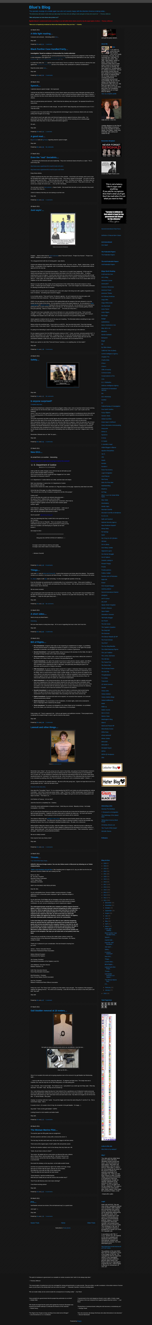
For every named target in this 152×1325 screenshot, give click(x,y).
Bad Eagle (104, 315)
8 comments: (49, 565)
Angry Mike (104, 299)
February (108, 987)
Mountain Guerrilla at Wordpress (111, 512)
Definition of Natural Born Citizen (111, 235)
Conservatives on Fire (108, 376)
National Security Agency (109, 522)
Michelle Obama (106, 831)
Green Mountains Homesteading (111, 425)
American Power (106, 290)
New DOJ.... (36, 452)
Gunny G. (104, 431)
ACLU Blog (104, 277)
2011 (105, 900)
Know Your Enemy (106, 470)
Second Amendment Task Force (111, 229)
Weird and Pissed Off (49, 573)
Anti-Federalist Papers (108, 264)
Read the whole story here (38, 787)
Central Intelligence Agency (109, 353)
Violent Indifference (107, 700)
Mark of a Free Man (107, 482)
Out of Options (105, 557)
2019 (105, 879)
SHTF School (105, 598)
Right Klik (104, 579)
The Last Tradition (106, 652)
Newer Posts (35, 1223)
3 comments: (49, 349)
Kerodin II (104, 466)
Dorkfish (103, 400)
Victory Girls (105, 691)
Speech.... (36, 85)
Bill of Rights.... (38, 642)
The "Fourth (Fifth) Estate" (109, 828)
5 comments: (49, 1119)
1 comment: (49, 44)
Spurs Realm (105, 611)
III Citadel (104, 441)
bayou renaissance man (108, 325)
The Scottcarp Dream (107, 668)
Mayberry (104, 489)
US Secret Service (106, 684)
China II (103, 366)
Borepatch (104, 338)
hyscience (104, 435)
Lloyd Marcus (105, 476)
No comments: (50, 147)
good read (35, 139)
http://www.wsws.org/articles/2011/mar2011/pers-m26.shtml (47, 169)
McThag (103, 492)
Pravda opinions (106, 570)
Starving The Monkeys (108, 809)
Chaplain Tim (105, 357)
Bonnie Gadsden (106, 334)
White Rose (104, 732)
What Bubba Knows (107, 729)
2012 (105, 897)
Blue (113, 47)
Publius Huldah (106, 573)
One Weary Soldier (107, 547)
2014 (105, 892)
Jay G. (103, 454)
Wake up (104, 706)
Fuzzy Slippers (105, 412)
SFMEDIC (104, 595)
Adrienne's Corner (106, 280)
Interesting (34, 621)
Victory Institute (106, 694)
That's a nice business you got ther (41, 869)
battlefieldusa (105, 322)
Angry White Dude (106, 303)
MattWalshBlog (106, 485)
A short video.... (39, 614)
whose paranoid (106, 735)
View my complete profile (108, 94)
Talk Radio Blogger (107, 617)
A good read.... (38, 136)
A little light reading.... (42, 33)
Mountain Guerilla (106, 509)
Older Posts (91, 1223)
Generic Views (105, 416)
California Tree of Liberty (108, 350)
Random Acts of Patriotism (109, 576)
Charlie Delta (105, 360)
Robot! (103, 582)
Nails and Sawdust (107, 519)
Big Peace (45, 139)
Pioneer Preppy (106, 563)
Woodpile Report (106, 748)
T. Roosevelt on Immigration (109, 812)
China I (103, 363)
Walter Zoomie (105, 710)
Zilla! (102, 757)
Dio (102, 393)
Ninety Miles (105, 528)
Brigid (103, 341)
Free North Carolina (107, 409)
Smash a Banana (106, 608)
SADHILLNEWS (106, 589)
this (37, 573)
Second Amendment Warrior (109, 592)
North (103, 535)
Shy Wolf (104, 602)
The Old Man (105, 659)
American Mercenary (107, 287)
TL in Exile (104, 678)
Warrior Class (105, 716)
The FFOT (104, 643)
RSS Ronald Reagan (107, 586)
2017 (105, 884)
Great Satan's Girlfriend (108, 422)
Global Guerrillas (106, 419)
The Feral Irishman (107, 640)
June (106, 918)
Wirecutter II (105, 745)
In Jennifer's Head (106, 444)
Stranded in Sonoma (107, 614)
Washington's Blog (107, 719)
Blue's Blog (39, 7)
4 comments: (49, 200)
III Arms (103, 438)
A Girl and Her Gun (107, 274)
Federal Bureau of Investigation (110, 406)
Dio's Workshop (106, 396)
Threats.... (36, 857)
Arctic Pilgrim (105, 312)
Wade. (103, 703)
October (107, 908)
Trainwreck (104, 681)
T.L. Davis (33, 578)
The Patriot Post (106, 662)
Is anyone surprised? (41, 401)
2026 (105, 863)
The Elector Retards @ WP (109, 636)
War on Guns (105, 713)
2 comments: (49, 75)
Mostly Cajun (105, 506)
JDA (102, 457)
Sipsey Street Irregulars (108, 605)
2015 (105, 890)
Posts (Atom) (66, 1228)
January (107, 990)
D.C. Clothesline (106, 382)
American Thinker (106, 293)
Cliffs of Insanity (106, 369)
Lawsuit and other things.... (44, 727)
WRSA (103, 751)
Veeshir (103, 687)
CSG (102, 379)
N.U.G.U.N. (104, 516)
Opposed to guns (106, 551)
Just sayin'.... (37, 210)
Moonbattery (105, 503)
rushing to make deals (53, 818)
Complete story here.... (37, 404)
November (108, 905)
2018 (105, 882)
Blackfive (104, 331)
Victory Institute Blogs (107, 697)
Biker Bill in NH (105, 328)
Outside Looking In (107, 560)
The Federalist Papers (108, 255)
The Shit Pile (105, 671)
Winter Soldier (105, 738)
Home (63, 1223)
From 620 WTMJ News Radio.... (40, 860)
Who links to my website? (109, 1149)
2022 (105, 871)
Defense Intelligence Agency (110, 385)
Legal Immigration (106, 473)
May (106, 921)
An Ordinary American (108, 296)
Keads (103, 460)
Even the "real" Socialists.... (45, 157)
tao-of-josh (104, 621)
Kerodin (103, 463)
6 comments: (49, 1191)
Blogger (79, 1321)
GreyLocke (104, 428)
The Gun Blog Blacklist (108, 646)
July (106, 916)
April (106, 924)
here (56, 37)
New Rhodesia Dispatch (108, 525)
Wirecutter (104, 741)
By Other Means (106, 347)
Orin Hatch (104, 245)
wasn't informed (53, 255)
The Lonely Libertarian (108, 656)
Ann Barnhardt (105, 306)
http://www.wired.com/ (57, 764)
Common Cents (106, 372)
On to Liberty (105, 544)
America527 (105, 284)
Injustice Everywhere (107, 450)
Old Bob (103, 541)
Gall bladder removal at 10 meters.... (49, 1010)
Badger (103, 318)
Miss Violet (104, 500)
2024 (105, 866)
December (108, 902)
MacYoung (104, 479)
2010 (105, 993)
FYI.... (33, 1202)
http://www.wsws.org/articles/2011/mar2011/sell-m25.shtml (47, 166)
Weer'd (103, 722)
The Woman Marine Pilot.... (44, 1130)
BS (102, 344)
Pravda (103, 567)
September (108, 910)
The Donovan (105, 633)
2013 (105, 895)
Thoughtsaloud (105, 675)
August (107, 913)
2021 (105, 874)
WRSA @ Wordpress (107, 754)
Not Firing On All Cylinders (109, 538)
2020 (105, 876)
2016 (105, 887)
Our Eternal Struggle (107, 554)
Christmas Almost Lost (108, 825)
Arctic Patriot (105, 309)
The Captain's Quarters (108, 627)
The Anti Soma (105, 624)
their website (47, 187)
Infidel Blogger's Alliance (108, 447)
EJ (102, 403)
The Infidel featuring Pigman (109, 649)
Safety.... (35, 359)
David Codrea (45, 305)
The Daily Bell (105, 630)
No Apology (104, 532)
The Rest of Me (106, 665)
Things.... (35, 570)
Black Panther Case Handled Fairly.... (49, 49)
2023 (105, 868)
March (107, 926)
